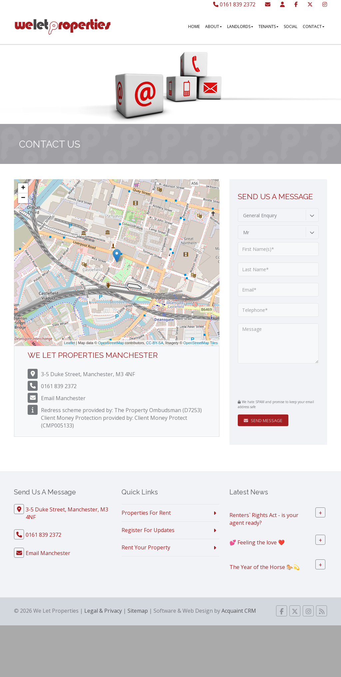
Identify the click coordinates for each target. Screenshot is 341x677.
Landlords (240, 26)
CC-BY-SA (155, 343)
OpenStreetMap (111, 343)
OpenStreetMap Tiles (200, 343)
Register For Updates (148, 530)
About (213, 26)
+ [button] (23, 188)
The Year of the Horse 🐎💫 (264, 566)
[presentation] (278, 380)
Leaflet (69, 343)
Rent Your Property (146, 547)
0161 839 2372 (234, 4)
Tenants (268, 26)
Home (194, 26)
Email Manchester (63, 398)
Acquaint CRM (238, 610)
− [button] (23, 198)
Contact (313, 26)
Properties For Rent (146, 512)
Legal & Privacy (103, 610)
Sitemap (138, 610)
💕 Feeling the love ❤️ (257, 542)
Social (290, 26)
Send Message (263, 420)
